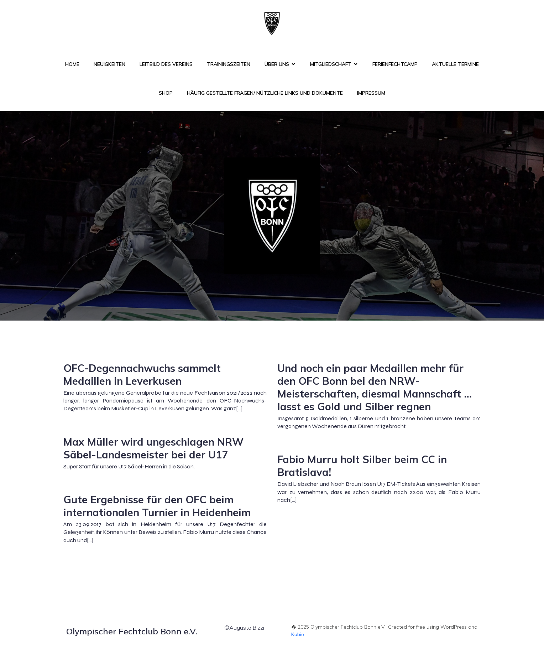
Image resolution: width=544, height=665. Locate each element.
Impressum (371, 93)
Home (72, 64)
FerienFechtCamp (395, 64)
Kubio (297, 634)
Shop (166, 93)
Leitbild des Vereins (166, 64)
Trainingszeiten (228, 64)
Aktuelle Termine (455, 64)
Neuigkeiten (109, 64)
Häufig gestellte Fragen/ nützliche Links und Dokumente (265, 93)
